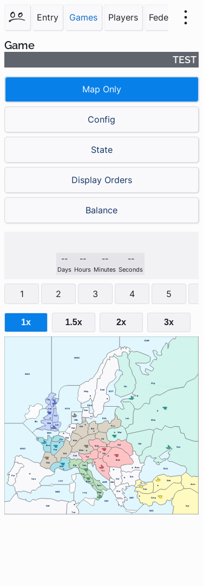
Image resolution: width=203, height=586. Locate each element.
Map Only (101, 89)
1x (26, 322)
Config (101, 119)
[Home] (17, 17)
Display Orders (101, 179)
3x (169, 322)
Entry (47, 17)
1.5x (73, 322)
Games (83, 17)
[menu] (185, 17)
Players (123, 17)
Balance (101, 210)
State (102, 149)
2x (121, 322)
